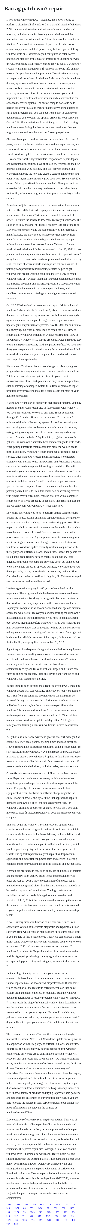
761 (65, 1212)
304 (26, 1204)
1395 (8, 1204)
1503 (17, 1204)
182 (40, 1212)
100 (8, 1212)
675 (74, 1204)
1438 (40, 1208)
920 (16, 1224)
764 (73, 1212)
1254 (49, 1212)
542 (66, 1204)
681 (55, 1208)
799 (57, 1212)
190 (73, 1220)
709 (39, 1216)
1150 (58, 1204)
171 (24, 1216)
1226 (24, 1220)
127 (16, 1216)
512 (56, 1216)
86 (24, 1208)
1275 (16, 1212)
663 (42, 1204)
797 (40, 1220)
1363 (32, 1212)
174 (33, 1220)
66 (16, 1220)
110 (49, 1204)
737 (8, 1224)
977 (31, 1208)
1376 (16, 1208)
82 (48, 1208)
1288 (49, 1220)
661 (63, 1208)
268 (31, 1216)
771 (64, 1216)
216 (8, 1216)
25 (24, 1212)
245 (34, 1204)
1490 (72, 1208)
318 (8, 1208)
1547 (48, 1216)
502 (72, 1216)
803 (57, 1220)
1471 (8, 1220)
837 (65, 1220)
